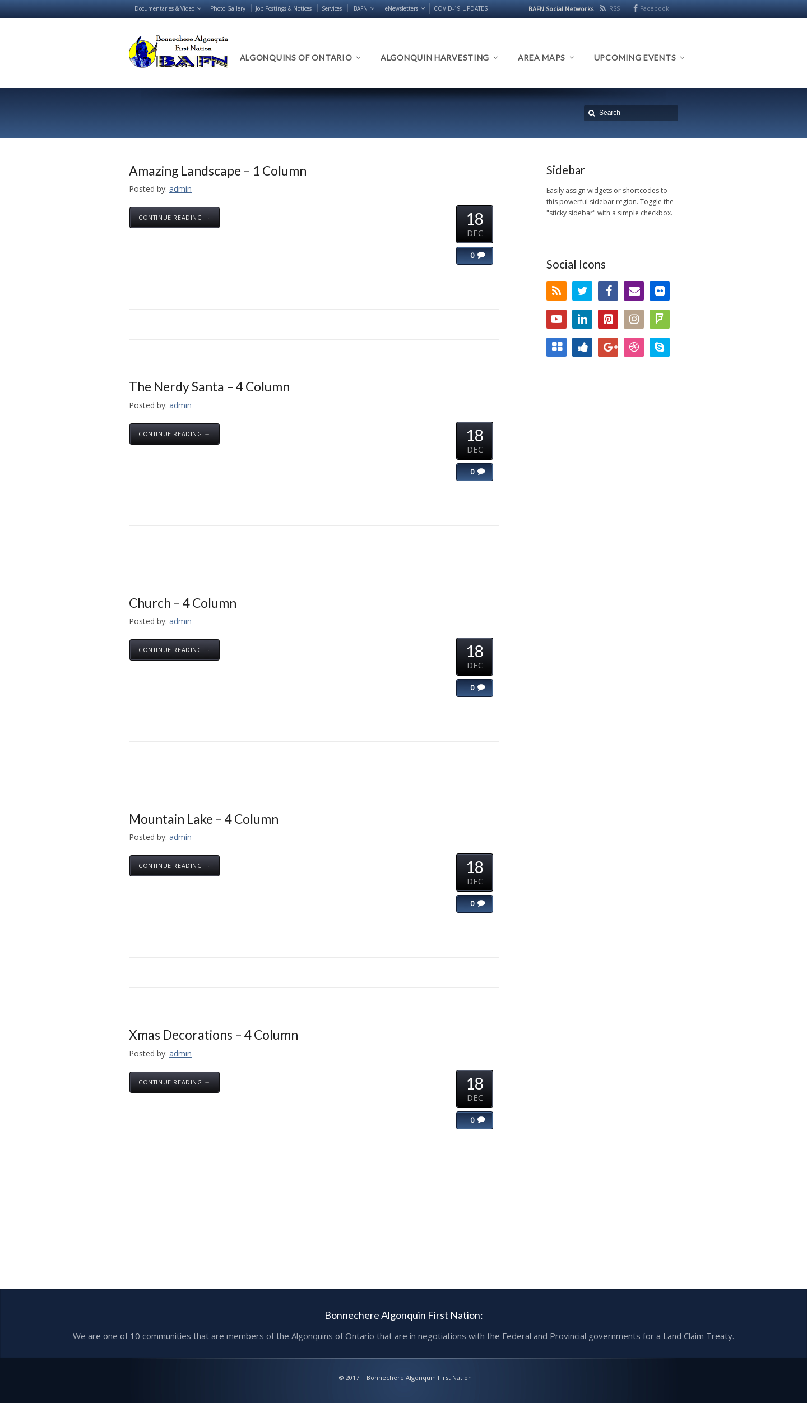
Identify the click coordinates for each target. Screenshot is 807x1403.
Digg (582, 347)
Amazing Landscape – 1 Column (218, 170)
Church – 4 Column (182, 603)
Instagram (634, 319)
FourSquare (660, 319)
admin (180, 188)
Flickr (660, 291)
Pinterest (608, 319)
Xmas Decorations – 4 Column (213, 1034)
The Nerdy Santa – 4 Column (209, 386)
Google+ (608, 347)
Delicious (556, 347)
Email (634, 291)
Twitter (582, 291)
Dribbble (634, 347)
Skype (660, 347)
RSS (614, 8)
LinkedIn (582, 319)
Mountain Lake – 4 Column (204, 819)
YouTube (556, 319)
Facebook (654, 8)
